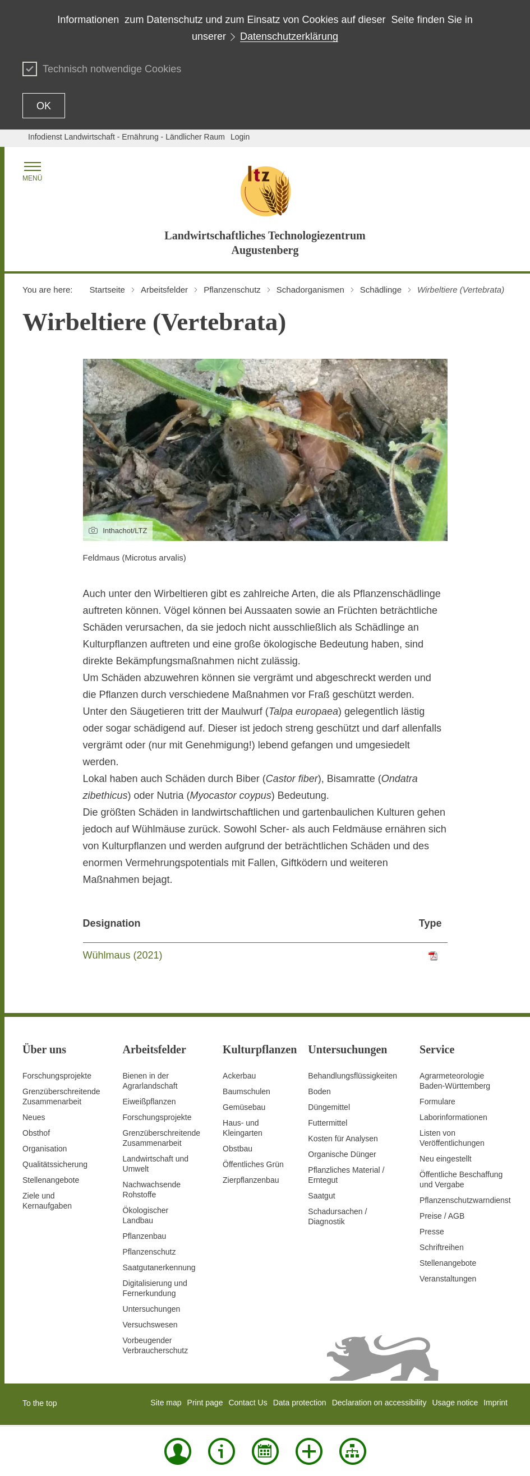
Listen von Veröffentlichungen (452, 1138)
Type (430, 923)
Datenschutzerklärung (289, 36)
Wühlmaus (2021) (123, 955)
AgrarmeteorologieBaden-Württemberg (455, 1080)
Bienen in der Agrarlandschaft (150, 1080)
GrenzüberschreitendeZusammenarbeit (162, 1138)
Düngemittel (329, 1107)
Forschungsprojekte (56, 1075)
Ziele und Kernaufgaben (47, 1200)
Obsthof (36, 1132)
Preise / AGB (442, 1215)
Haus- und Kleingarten (242, 1127)
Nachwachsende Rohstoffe (152, 1189)
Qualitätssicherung (54, 1164)
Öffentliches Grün (253, 1164)
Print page (205, 1402)
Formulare (437, 1101)
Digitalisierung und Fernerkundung (155, 1288)
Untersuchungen (152, 1308)
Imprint (495, 1402)
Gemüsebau (244, 1107)
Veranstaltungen (448, 1278)
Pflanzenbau (145, 1236)
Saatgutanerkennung (159, 1267)
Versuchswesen (150, 1324)
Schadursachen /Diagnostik (337, 1216)
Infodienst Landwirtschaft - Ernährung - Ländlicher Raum (126, 136)
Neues (33, 1117)
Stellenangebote (50, 1180)
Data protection (299, 1402)
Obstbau (237, 1148)
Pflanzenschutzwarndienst (465, 1200)
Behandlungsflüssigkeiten (352, 1075)
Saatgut (321, 1195)
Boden (319, 1091)
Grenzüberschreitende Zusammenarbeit (61, 1096)
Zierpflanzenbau (251, 1180)
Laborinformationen (453, 1117)
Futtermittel (327, 1122)
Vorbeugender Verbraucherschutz (155, 1345)
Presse (432, 1231)
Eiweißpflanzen (149, 1101)
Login (240, 136)
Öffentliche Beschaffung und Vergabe (461, 1179)
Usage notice (455, 1402)
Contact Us (247, 1402)
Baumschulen (246, 1091)
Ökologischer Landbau (146, 1215)
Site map (165, 1402)
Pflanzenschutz (149, 1251)
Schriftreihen (442, 1247)
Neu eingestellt (446, 1158)
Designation (112, 923)
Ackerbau (239, 1075)
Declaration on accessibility (379, 1402)
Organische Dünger (342, 1154)
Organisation (44, 1148)
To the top (39, 1403)
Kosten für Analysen (343, 1138)
